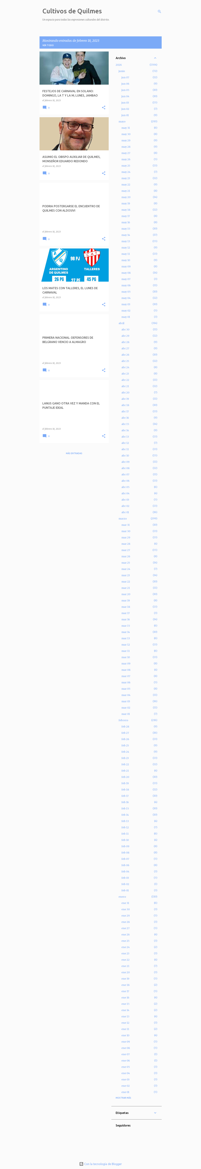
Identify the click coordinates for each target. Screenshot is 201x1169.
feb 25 (125, 745)
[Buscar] (159, 11)
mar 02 (125, 707)
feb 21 (125, 770)
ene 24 (125, 947)
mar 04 (125, 695)
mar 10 (125, 657)
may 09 (126, 266)
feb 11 (125, 833)
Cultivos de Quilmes (72, 11)
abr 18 (125, 405)
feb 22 (125, 764)
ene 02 (125, 1085)
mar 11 (125, 651)
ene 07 (125, 1054)
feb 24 (125, 751)
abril (121, 323)
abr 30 (125, 329)
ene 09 (125, 1041)
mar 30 (125, 531)
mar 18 (125, 606)
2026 (119, 64)
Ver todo (48, 45)
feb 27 (125, 732)
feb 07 (125, 859)
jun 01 (125, 115)
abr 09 (125, 461)
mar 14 (125, 632)
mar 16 (125, 619)
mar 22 (125, 581)
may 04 (126, 298)
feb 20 (125, 777)
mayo (122, 121)
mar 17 (125, 613)
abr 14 (125, 430)
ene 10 (125, 1035)
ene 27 (125, 928)
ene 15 (125, 1003)
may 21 (125, 190)
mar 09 (125, 663)
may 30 (125, 134)
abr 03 (125, 499)
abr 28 (125, 342)
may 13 (125, 241)
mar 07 (125, 676)
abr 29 (125, 335)
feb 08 (125, 852)
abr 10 (125, 455)
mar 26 (125, 556)
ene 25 (125, 940)
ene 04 (125, 1073)
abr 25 (125, 361)
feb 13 (125, 821)
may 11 (125, 254)
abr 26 (125, 354)
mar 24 (125, 569)
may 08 (126, 272)
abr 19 (125, 398)
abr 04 (125, 493)
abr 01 (125, 512)
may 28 (125, 146)
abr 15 (125, 424)
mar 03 (125, 701)
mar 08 (125, 669)
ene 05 (125, 1067)
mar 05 (125, 688)
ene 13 (125, 1016)
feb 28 (125, 726)
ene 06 (125, 1060)
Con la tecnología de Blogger (100, 1164)
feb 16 (125, 802)
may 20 (125, 197)
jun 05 (125, 90)
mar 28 (125, 543)
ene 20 (125, 972)
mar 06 (125, 682)
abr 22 (125, 380)
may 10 (125, 260)
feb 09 (125, 846)
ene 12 (125, 1022)
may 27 (125, 153)
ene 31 (125, 903)
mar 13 (125, 638)
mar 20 (125, 594)
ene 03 (125, 1079)
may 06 (126, 285)
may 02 (125, 310)
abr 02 (125, 506)
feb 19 (125, 783)
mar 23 (125, 575)
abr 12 (125, 443)
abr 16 (125, 417)
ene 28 (125, 922)
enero (122, 896)
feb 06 (125, 865)
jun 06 (125, 83)
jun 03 (125, 102)
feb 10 (125, 840)
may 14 (125, 235)
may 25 (125, 165)
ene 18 (125, 985)
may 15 (125, 228)
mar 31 (125, 525)
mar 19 (125, 600)
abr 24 (125, 367)
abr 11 (125, 449)
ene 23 (125, 953)
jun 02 (125, 109)
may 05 (126, 291)
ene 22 (125, 959)
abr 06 (125, 480)
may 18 (125, 209)
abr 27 (125, 348)
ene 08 (125, 1048)
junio (122, 71)
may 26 (125, 159)
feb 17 (125, 796)
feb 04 (125, 871)
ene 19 (125, 978)
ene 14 (125, 1010)
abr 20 (125, 392)
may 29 (125, 140)
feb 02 (125, 884)
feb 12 (125, 827)
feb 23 (125, 758)
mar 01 (125, 714)
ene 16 (125, 997)
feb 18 (125, 789)
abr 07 (125, 474)
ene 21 (125, 966)
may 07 (125, 279)
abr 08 (125, 468)
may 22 (125, 184)
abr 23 (125, 373)
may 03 (125, 304)
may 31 (125, 127)
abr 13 (125, 436)
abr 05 (125, 487)
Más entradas (74, 453)
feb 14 (125, 814)
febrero (123, 720)
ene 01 (125, 1092)
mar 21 (125, 588)
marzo (123, 518)
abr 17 (125, 411)
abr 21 (125, 386)
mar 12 (125, 644)
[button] (103, 107)
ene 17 (125, 991)
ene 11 (125, 1029)
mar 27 (125, 550)
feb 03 (125, 877)
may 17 (125, 216)
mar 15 (125, 625)
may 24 (125, 172)
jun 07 (125, 77)
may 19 (125, 203)
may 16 (125, 222)
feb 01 (125, 890)
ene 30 (125, 909)
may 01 (125, 317)
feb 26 (125, 739)
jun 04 (125, 96)
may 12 (125, 247)
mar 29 (125, 537)
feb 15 (125, 808)
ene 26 (125, 934)
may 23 (125, 178)
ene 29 (125, 915)
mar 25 (125, 562)
